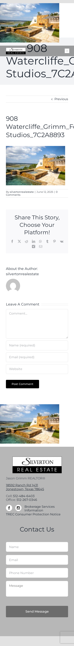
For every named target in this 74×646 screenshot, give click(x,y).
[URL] (37, 369)
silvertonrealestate (22, 191)
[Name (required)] (37, 345)
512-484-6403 (24, 496)
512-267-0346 (27, 500)
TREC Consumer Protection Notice (33, 514)
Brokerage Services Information (39, 508)
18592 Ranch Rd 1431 (22, 485)
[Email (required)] (37, 357)
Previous (61, 99)
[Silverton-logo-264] (16, 49)
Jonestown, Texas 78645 (25, 489)
